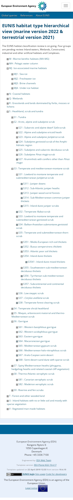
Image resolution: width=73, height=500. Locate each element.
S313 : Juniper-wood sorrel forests (41, 193)
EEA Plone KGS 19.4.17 (45, 464)
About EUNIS (43, 15)
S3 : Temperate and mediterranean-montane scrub (41, 168)
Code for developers (56, 474)
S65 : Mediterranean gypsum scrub (37, 345)
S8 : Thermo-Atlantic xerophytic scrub (34, 373)
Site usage (40, 474)
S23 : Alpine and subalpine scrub (41, 137)
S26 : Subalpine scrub (36, 154)
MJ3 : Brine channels (25, 83)
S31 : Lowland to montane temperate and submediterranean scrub (39, 176)
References (26, 15)
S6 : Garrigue (21, 321)
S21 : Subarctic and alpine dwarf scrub (41, 127)
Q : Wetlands (16, 98)
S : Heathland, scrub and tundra (26, 111)
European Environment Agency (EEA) (36, 441)
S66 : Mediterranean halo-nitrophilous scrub (42, 350)
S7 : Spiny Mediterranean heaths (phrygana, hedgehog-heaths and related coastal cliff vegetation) (40, 367)
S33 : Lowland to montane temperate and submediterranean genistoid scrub (39, 218)
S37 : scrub (33, 298)
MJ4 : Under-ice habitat (26, 88)
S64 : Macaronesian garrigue (34, 341)
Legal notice (31, 488)
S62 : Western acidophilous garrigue (38, 331)
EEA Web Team (43, 460)
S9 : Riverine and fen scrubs (29, 390)
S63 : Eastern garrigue (30, 336)
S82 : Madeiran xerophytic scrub (35, 384)
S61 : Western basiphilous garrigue (37, 327)
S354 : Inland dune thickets (37, 256)
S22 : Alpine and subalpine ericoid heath (40, 132)
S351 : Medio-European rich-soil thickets (45, 242)
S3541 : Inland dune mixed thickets (46, 261)
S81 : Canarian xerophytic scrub (35, 379)
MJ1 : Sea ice (20, 74)
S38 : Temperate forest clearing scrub (38, 302)
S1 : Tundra (20, 117)
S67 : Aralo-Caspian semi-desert (35, 355)
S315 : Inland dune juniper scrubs (41, 205)
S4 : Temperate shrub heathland (31, 308)
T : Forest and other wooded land (27, 396)
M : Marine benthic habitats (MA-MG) (29, 58)
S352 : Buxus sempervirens (42, 246)
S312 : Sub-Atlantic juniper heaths (41, 188)
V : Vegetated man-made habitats (27, 408)
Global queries (9, 15)
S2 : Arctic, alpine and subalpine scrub (34, 121)
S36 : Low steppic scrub (31, 293)
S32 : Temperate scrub (34, 211)
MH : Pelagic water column (23, 63)
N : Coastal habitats (19, 93)
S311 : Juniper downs (34, 183)
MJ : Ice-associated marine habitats (28, 68)
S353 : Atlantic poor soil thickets (40, 251)
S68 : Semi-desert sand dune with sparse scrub (43, 359)
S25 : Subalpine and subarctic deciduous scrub (43, 149)
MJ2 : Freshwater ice (25, 78)
